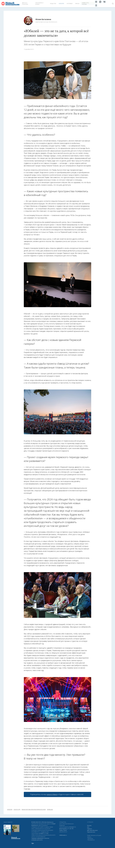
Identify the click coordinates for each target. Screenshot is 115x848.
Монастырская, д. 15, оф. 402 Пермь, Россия (66, 829)
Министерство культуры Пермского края (34, 809)
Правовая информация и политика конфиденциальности (40, 839)
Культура (61, 3)
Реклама (89, 825)
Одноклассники (91, 832)
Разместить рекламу (85, 3)
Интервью (70, 3)
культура (9, 809)
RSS (88, 827)
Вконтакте (95, 830)
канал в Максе (52, 794)
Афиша (77, 3)
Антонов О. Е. (72, 827)
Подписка (89, 829)
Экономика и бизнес (39, 3)
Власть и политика (25, 3)
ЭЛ (43, 833)
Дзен (88, 830)
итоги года (17, 809)
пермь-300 (50, 809)
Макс (91, 830)
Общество (53, 3)
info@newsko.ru (63, 835)
